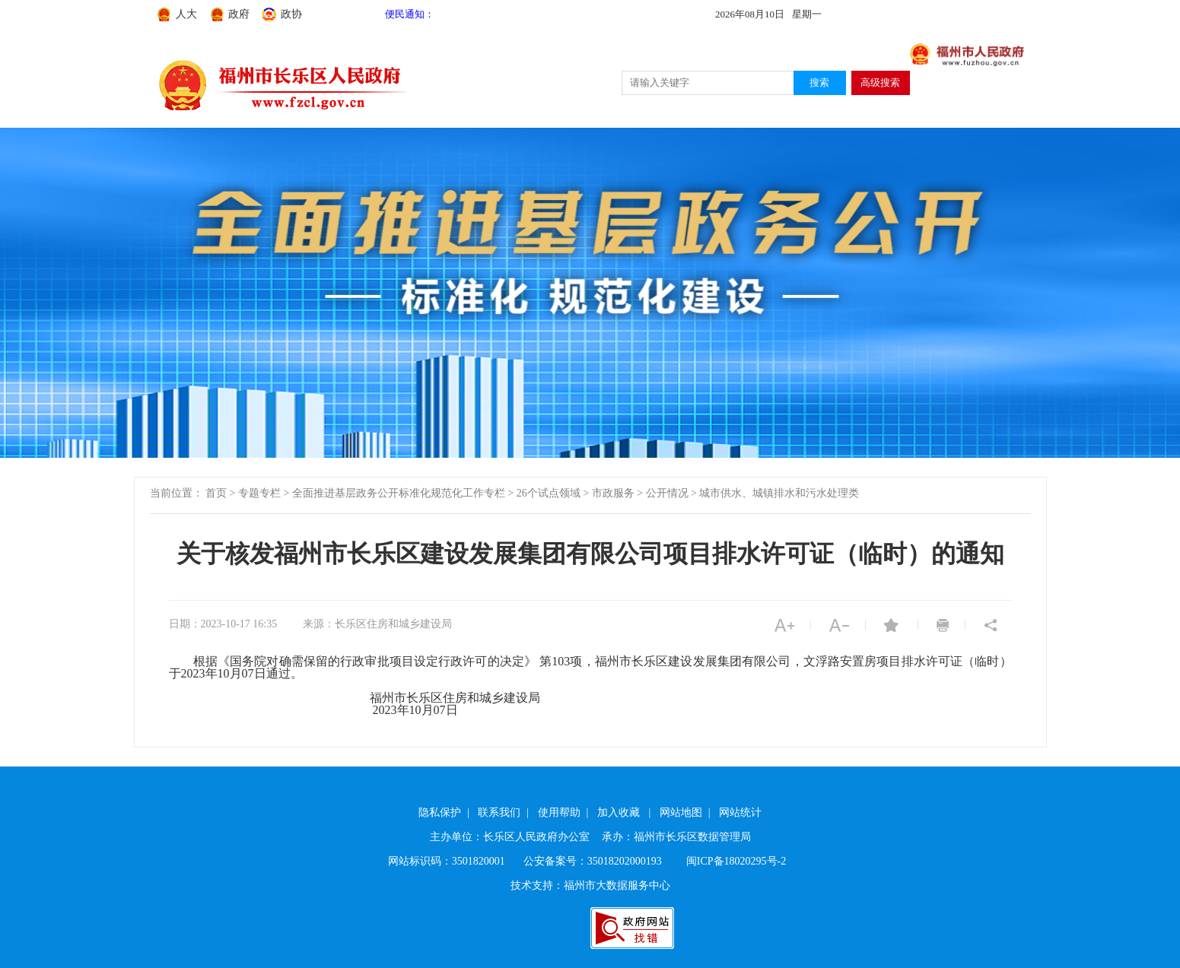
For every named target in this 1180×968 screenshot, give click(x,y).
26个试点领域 (548, 493)
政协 (291, 14)
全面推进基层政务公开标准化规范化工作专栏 (398, 493)
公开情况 (667, 493)
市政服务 (613, 493)
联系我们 (499, 812)
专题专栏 (259, 493)
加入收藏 (618, 812)
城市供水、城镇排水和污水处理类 (779, 493)
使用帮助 (559, 812)
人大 (186, 14)
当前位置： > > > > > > (505, 493)
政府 (239, 14)
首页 (216, 493)
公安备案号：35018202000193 (592, 861)
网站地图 (681, 812)
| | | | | (590, 812)
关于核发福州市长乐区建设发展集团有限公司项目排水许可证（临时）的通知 (590, 553)
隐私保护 (439, 812)
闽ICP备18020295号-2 (736, 861)
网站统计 (740, 812)
